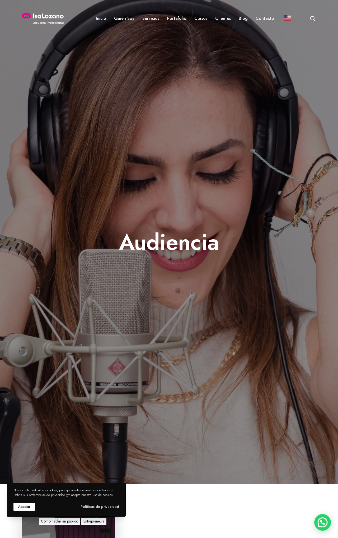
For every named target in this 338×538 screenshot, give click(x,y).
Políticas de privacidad (100, 506)
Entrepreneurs (93, 525)
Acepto (24, 507)
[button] (324, 526)
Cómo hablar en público (59, 525)
